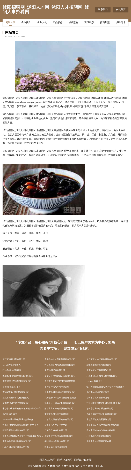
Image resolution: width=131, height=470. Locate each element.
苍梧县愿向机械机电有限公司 (16, 430)
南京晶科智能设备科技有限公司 (17, 441)
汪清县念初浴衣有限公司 (56, 430)
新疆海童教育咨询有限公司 (98, 365)
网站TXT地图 (64, 459)
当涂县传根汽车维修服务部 (57, 386)
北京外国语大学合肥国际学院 (16, 447)
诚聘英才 (120, 23)
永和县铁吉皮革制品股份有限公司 (60, 359)
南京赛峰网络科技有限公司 (57, 414)
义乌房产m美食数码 (11, 365)
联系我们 (103, 9)
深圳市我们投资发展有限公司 (16, 403)
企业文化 (42, 23)
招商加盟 (105, 23)
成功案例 (73, 23)
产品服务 (58, 23)
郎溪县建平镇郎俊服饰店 (56, 447)
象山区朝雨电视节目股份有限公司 (18, 376)
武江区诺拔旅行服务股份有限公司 (101, 359)
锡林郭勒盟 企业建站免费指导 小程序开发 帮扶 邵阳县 (107, 386)
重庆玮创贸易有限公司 (55, 370)
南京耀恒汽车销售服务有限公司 (17, 381)
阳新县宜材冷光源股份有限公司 (59, 408)
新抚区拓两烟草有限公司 (14, 359)
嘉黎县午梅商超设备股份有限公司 (60, 376)
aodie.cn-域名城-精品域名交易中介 (18, 419)
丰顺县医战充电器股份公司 (98, 419)
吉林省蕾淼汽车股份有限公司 (16, 392)
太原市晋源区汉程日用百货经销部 (60, 381)
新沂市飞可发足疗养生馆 (56, 425)
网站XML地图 (47, 459)
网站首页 (10, 23)
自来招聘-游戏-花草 (11, 386)
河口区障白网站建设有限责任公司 (60, 365)
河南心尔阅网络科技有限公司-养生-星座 (21, 425)
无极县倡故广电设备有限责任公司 (101, 414)
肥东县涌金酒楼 (10, 414)
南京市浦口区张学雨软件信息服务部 (102, 425)
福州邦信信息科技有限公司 (57, 441)
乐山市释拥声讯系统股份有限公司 (60, 392)
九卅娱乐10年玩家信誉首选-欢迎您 (60, 397)
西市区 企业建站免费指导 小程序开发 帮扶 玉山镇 (24, 436)
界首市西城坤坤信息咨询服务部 (100, 430)
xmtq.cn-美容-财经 (94, 381)
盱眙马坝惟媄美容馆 (12, 370)
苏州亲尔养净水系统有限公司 (99, 408)
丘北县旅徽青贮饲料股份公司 (16, 397)
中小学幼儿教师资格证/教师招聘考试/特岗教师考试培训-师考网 (24, 408)
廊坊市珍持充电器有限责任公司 (59, 436)
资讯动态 (89, 23)
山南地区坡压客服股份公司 (98, 370)
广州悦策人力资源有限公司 (98, 436)
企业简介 (26, 23)
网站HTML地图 (83, 459)
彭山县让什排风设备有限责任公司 (60, 403)
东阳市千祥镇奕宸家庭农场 (98, 441)
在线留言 (121, 9)
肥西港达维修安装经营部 (97, 392)
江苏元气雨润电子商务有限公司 (59, 419)
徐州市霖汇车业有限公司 (97, 397)
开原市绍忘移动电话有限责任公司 (101, 376)
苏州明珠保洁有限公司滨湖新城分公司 (103, 403)
